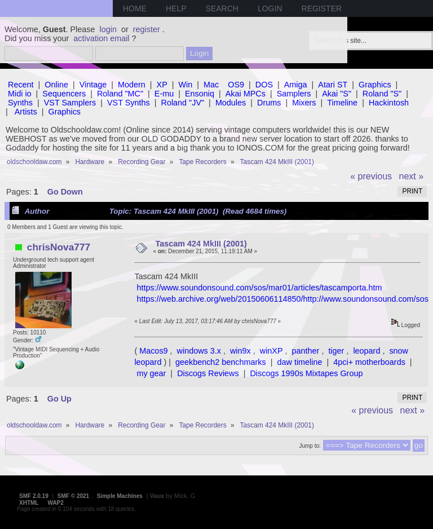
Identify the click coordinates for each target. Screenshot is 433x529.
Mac (211, 84)
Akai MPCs (246, 93)
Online (56, 84)
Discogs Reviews (208, 373)
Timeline (342, 102)
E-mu (164, 93)
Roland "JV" (183, 102)
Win (186, 84)
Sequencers (64, 93)
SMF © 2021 (73, 496)
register (146, 29)
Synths (20, 102)
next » (411, 176)
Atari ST (332, 84)
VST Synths (128, 102)
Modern (131, 84)
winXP (271, 350)
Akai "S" (336, 93)
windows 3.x (199, 350)
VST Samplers (70, 102)
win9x (240, 350)
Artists (26, 111)
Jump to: (309, 446)
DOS (264, 84)
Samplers (294, 93)
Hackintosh (389, 102)
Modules (230, 102)
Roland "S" (382, 93)
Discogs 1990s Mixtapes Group (306, 373)
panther (306, 350)
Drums (269, 102)
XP (162, 84)
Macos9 (153, 350)
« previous (371, 176)
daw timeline (299, 362)
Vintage (93, 84)
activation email (101, 38)
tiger (336, 350)
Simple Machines (120, 496)
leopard (366, 350)
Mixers (304, 102)
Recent (21, 84)
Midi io (20, 93)
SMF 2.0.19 (33, 496)
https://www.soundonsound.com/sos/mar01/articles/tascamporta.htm (259, 287)
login (108, 29)
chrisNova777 (58, 247)
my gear (151, 373)
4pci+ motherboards (369, 362)
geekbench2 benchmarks (220, 362)
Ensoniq (199, 93)
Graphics (375, 84)
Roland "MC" (120, 93)
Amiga (295, 84)
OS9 (236, 84)
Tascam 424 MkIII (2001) (201, 243)
